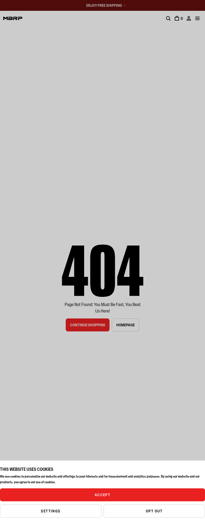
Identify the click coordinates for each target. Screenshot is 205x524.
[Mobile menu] (197, 18)
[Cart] (178, 18)
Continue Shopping (87, 325)
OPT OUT (154, 511)
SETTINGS (50, 511)
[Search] (168, 18)
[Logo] (12, 18)
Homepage (125, 325)
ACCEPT (102, 494)
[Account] (188, 18)
